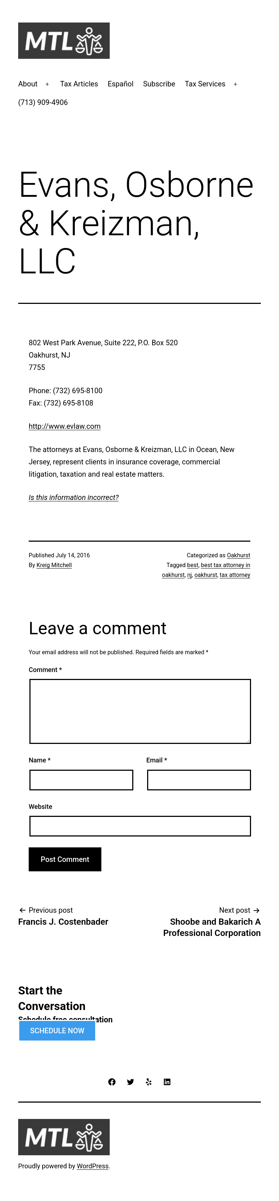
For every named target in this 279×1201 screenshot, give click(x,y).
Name (39, 760)
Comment (45, 669)
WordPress (93, 1166)
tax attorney (235, 574)
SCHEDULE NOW (57, 1030)
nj (189, 574)
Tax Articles (79, 84)
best (192, 565)
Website (40, 806)
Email (156, 760)
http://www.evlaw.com (65, 426)
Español (120, 84)
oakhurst (205, 574)
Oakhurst (238, 555)
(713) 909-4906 (43, 102)
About (27, 84)
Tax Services (205, 84)
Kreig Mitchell (54, 565)
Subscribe (159, 84)
